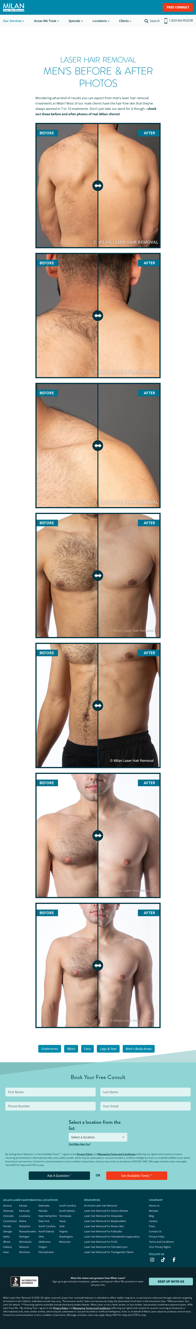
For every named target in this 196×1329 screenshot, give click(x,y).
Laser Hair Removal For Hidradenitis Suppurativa (112, 1236)
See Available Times (136, 1176)
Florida (7, 1226)
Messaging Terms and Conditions (117, 1154)
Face (87, 1049)
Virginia (63, 1231)
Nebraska (43, 1205)
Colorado (8, 1216)
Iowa (6, 1252)
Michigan (24, 1236)
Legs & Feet (108, 1049)
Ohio (41, 1236)
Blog (151, 1216)
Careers (153, 1221)
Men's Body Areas (139, 1049)
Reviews (153, 1210)
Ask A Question (59, 1176)
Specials (74, 21)
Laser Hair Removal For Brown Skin (104, 1226)
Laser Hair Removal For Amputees (103, 1216)
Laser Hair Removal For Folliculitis (103, 1231)
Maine (22, 1221)
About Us (154, 1205)
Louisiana (24, 1216)
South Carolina (67, 1205)
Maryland (24, 1226)
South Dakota (67, 1210)
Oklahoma (44, 1241)
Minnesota (25, 1241)
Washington (66, 1236)
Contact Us (155, 1231)
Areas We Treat (45, 21)
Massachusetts (27, 1231)
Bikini (71, 1049)
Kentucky (24, 1210)
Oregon (42, 1247)
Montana (24, 1252)
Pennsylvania (46, 1252)
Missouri (24, 1247)
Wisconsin (65, 1241)
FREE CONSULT (178, 7)
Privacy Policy (85, 1154)
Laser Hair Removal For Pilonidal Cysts (105, 1247)
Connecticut (10, 1221)
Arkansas (8, 1210)
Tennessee (65, 1216)
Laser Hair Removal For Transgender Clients (109, 1252)
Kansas (23, 1205)
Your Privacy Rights (160, 1247)
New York (43, 1221)
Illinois (6, 1241)
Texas (62, 1221)
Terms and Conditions (161, 1241)
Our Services (12, 21)
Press (152, 1226)
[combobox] (98, 1137)
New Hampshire (47, 1216)
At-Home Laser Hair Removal (100, 1205)
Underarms (49, 1049)
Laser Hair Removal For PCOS (100, 1241)
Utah (62, 1226)
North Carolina (46, 1226)
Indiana (7, 1247)
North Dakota (46, 1231)
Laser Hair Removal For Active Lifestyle (106, 1210)
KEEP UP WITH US (171, 1281)
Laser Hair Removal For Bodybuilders (105, 1221)
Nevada (42, 1210)
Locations (100, 21)
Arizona (7, 1205)
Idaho (6, 1236)
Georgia (7, 1231)
